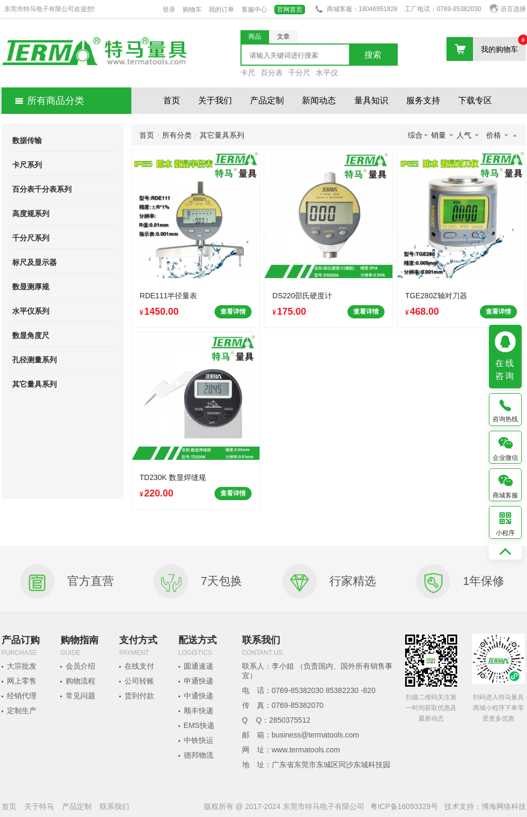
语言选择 (507, 9)
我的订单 (221, 9)
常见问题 (80, 695)
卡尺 (247, 72)
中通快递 (198, 695)
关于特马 (39, 806)
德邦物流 (198, 755)
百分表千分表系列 (42, 189)
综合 (418, 135)
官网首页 (289, 9)
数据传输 (27, 140)
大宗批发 (22, 666)
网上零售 (22, 681)
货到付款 (139, 695)
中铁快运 (198, 740)
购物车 (192, 9)
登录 (169, 9)
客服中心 (254, 9)
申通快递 (198, 681)
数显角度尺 (30, 335)
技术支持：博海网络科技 (485, 806)
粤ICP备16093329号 (404, 806)
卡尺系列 (27, 165)
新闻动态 (319, 100)
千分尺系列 (30, 238)
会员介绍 (80, 666)
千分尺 (299, 72)
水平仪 (327, 72)
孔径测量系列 (34, 360)
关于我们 (215, 100)
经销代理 (22, 695)
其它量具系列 (34, 384)
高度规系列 (30, 213)
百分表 (272, 72)
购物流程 (80, 681)
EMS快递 (199, 725)
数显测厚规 (30, 286)
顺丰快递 (198, 710)
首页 (171, 100)
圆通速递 (198, 666)
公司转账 (139, 681)
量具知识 (371, 100)
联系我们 (114, 806)
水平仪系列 (30, 311)
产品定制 (267, 100)
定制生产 (22, 710)
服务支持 (423, 100)
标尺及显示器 (34, 262)
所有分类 (177, 135)
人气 (468, 135)
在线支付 (139, 666)
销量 (442, 135)
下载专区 (475, 100)
